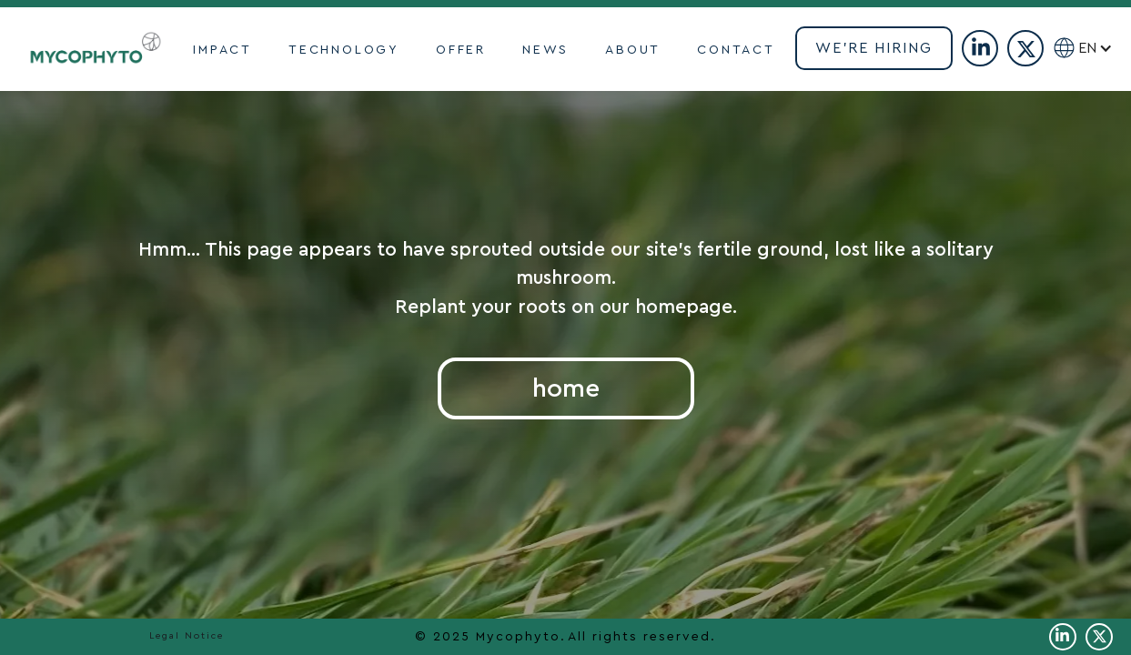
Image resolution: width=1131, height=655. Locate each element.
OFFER (461, 50)
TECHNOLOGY (343, 50)
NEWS (545, 50)
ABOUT (633, 50)
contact (736, 50)
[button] (1103, 48)
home (566, 388)
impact (222, 50)
